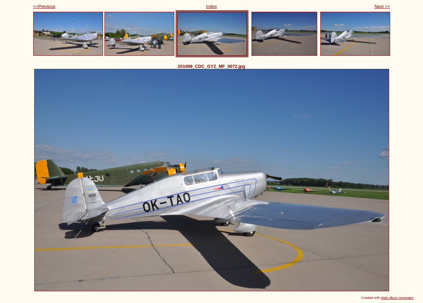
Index (211, 6)
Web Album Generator (397, 298)
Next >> (382, 6)
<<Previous (44, 6)
